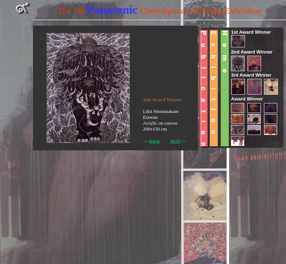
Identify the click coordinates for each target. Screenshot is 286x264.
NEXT (175, 141)
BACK (154, 141)
